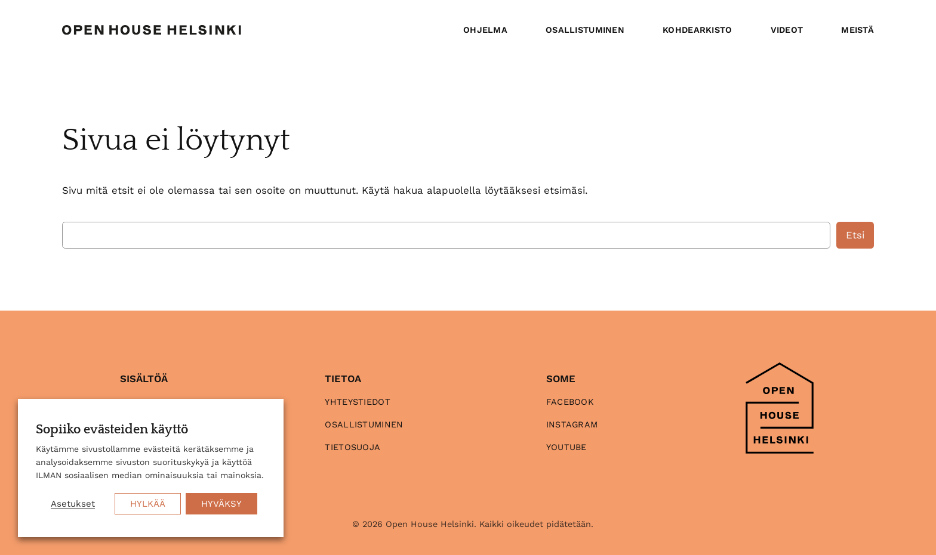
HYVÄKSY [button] (221, 503)
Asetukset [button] (73, 503)
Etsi (855, 235)
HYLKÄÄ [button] (147, 503)
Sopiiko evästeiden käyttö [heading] (112, 430)
